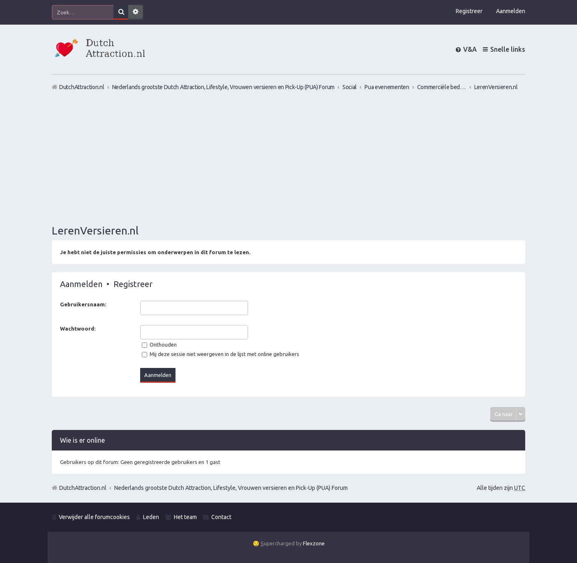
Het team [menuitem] (185, 517)
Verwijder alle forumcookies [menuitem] (94, 517)
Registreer (132, 284)
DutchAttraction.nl (82, 488)
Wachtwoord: (77, 328)
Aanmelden (81, 284)
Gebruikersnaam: (83, 304)
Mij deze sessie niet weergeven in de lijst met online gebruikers (220, 354)
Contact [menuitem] (221, 517)
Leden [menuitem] (151, 517)
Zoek (120, 12)
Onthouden (159, 344)
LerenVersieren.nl (95, 231)
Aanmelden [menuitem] (510, 11)
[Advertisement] (288, 157)
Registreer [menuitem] (469, 11)
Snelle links (507, 49)
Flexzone (314, 543)
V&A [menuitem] (470, 49)
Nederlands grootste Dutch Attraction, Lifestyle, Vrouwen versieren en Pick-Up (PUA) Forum (231, 488)
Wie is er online (82, 440)
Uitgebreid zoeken (135, 12)
